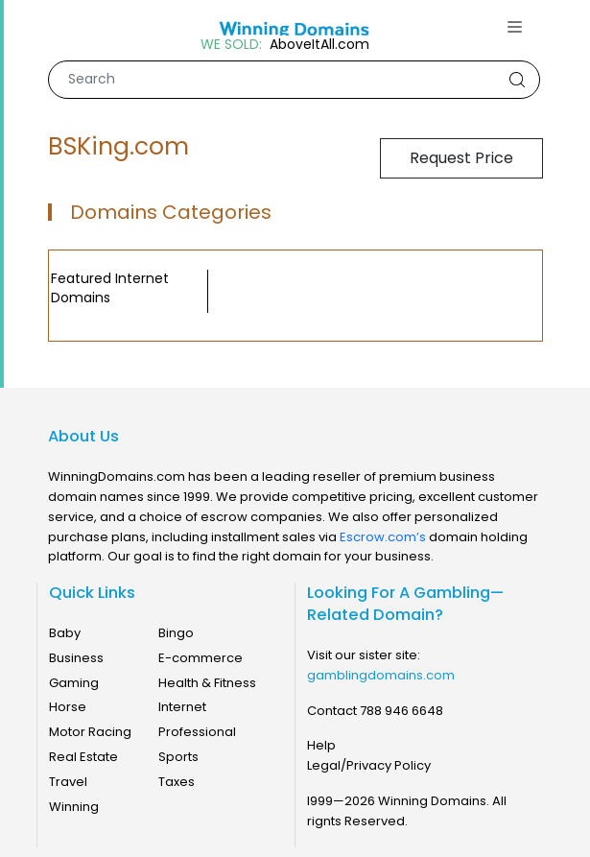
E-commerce (200, 658)
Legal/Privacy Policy (369, 765)
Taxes (176, 782)
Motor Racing (90, 732)
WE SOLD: (231, 45)
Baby (65, 633)
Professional (197, 732)
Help (321, 745)
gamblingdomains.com (381, 675)
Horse (67, 707)
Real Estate (83, 757)
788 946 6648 (401, 711)
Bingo (176, 633)
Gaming (74, 683)
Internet (182, 707)
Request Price (461, 158)
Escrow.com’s (383, 537)
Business (76, 658)
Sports (178, 757)
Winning (74, 806)
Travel (68, 782)
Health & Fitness (207, 683)
